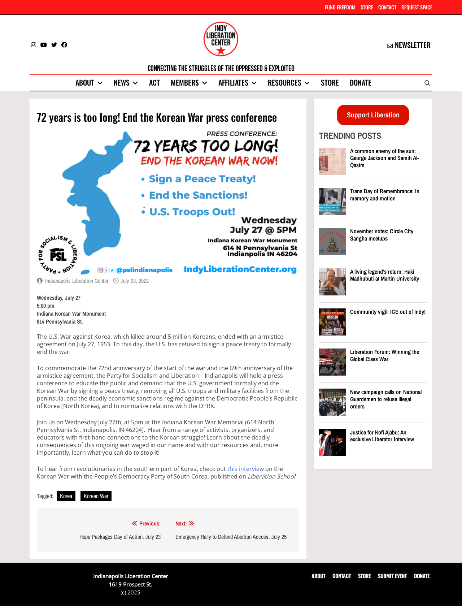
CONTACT (387, 7)
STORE (367, 7)
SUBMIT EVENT (392, 576)
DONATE (422, 576)
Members (185, 82)
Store (330, 82)
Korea (66, 496)
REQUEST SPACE (416, 7)
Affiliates (233, 82)
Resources (284, 82)
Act (154, 82)
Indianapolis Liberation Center (76, 281)
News (122, 82)
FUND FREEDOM (340, 7)
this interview (245, 469)
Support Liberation (373, 115)
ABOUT (318, 576)
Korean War (96, 496)
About (84, 82)
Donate (360, 82)
